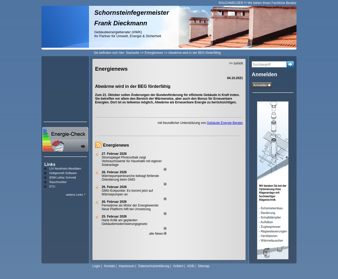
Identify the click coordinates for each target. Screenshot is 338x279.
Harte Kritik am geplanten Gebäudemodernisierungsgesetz (124, 222)
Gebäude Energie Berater (225, 123)
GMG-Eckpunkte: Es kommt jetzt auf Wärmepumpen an (127, 192)
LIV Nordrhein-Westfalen (65, 168)
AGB (190, 266)
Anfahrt (178, 266)
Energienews (116, 145)
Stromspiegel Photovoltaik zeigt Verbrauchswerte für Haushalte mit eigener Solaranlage (132, 161)
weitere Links (76, 194)
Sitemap (203, 266)
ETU (52, 186)
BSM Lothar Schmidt (62, 177)
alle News (157, 233)
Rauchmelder (58, 182)
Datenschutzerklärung (153, 266)
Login (96, 266)
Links (49, 164)
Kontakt (109, 266)
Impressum (126, 266)
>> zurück (236, 63)
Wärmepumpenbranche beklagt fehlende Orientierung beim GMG (130, 177)
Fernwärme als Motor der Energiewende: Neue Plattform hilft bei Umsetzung (130, 207)
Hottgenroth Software (63, 173)
